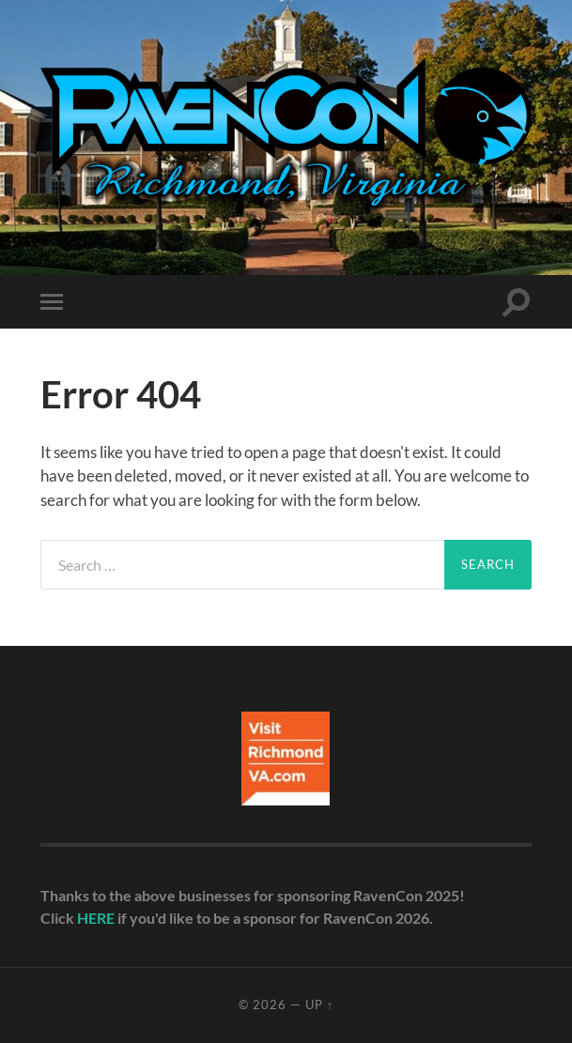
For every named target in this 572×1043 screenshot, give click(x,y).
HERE (96, 918)
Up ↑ (319, 1004)
